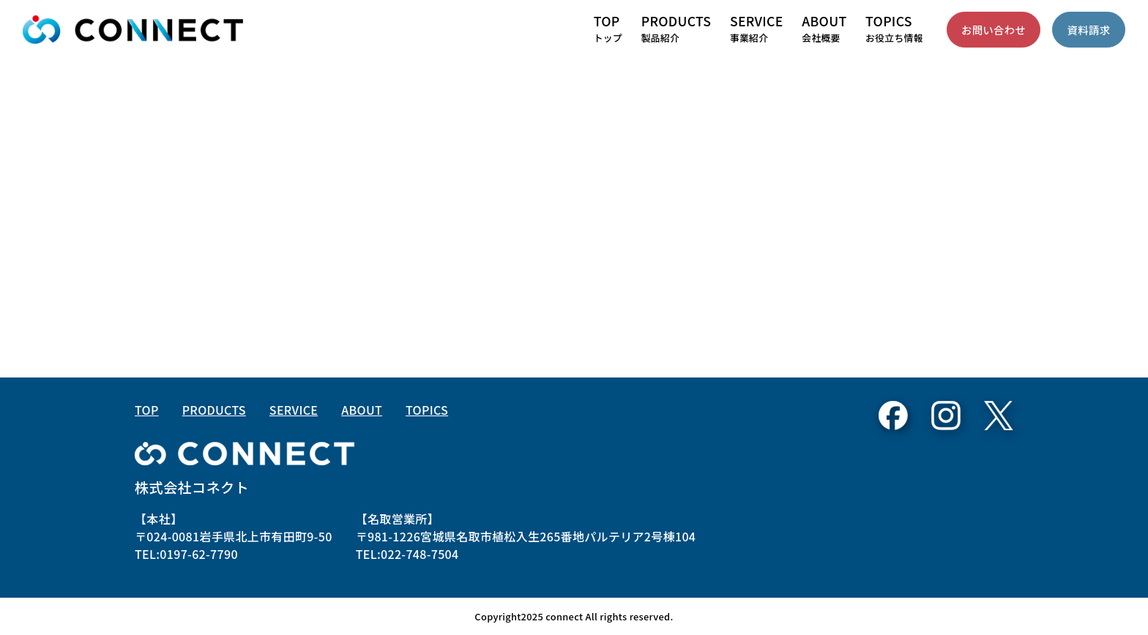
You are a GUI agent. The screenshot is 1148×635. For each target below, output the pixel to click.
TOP (147, 409)
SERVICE (293, 409)
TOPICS (427, 409)
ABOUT (361, 409)
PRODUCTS (214, 409)
